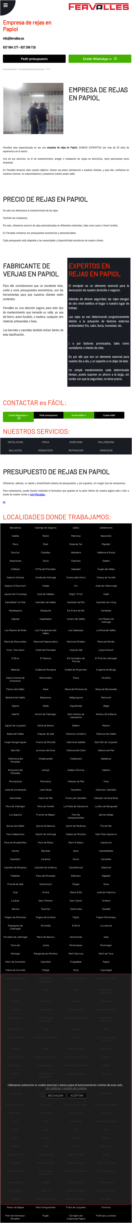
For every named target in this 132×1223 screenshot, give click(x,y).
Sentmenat (76, 936)
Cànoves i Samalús (106, 789)
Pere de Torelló (45, 806)
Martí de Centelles (15, 961)
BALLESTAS (15, 450)
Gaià (106, 936)
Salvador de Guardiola (106, 797)
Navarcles (106, 535)
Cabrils (15, 714)
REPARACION (76, 450)
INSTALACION (15, 442)
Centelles (106, 859)
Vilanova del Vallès (106, 733)
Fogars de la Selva (46, 917)
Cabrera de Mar (106, 750)
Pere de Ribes (45, 842)
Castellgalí (106, 969)
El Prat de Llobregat (106, 658)
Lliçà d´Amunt (106, 649)
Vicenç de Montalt (46, 742)
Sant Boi (15, 750)
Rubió (45, 535)
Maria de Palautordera (46, 641)
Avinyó (45, 769)
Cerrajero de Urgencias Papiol (76, 1217)
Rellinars (76, 875)
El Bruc (15, 658)
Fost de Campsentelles (76, 816)
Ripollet (106, 544)
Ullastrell (106, 867)
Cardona (45, 859)
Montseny (45, 781)
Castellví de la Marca (46, 867)
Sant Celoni (76, 900)
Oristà (45, 892)
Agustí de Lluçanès (15, 725)
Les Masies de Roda (15, 630)
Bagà (106, 705)
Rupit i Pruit (76, 593)
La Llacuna (106, 925)
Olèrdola (45, 850)
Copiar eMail (109, 415)
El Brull (76, 925)
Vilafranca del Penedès (15, 760)
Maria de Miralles (76, 641)
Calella (15, 535)
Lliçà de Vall (76, 649)
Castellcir (15, 859)
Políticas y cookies (106, 1215)
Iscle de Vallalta (45, 593)
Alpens (15, 705)
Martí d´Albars (75, 842)
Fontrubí (15, 945)
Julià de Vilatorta (106, 892)
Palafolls (15, 875)
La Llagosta (15, 814)
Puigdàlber (76, 961)
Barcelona (15, 527)
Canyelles (76, 789)
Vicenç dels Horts (76, 577)
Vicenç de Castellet (75, 797)
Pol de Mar (106, 825)
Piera (76, 677)
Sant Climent (45, 900)
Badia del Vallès (15, 733)
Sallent (76, 725)
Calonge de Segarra (45, 527)
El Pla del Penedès (46, 569)
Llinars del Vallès (76, 618)
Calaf (106, 593)
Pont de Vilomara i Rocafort (15, 1217)
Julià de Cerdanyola (15, 789)
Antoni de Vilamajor (45, 714)
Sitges (76, 884)
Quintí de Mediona (76, 825)
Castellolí (46, 961)
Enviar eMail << (79, 415)
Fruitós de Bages (45, 814)
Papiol (106, 961)
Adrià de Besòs (45, 725)
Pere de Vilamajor (15, 806)
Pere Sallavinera (15, 834)
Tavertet (45, 908)
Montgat (15, 953)
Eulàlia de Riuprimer (76, 669)
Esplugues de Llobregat (15, 927)
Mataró (106, 725)
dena (76, 850)
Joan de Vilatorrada (106, 585)
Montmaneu (75, 945)
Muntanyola (15, 781)
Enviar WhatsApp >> (100, 58)
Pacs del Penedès (45, 875)
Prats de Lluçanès (76, 1207)
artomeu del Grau (45, 750)
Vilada (45, 585)
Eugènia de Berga (106, 669)
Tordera (106, 900)
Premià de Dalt (15, 884)
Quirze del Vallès (15, 825)
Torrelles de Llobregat (15, 936)
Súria (46, 560)
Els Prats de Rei (76, 610)
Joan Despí (46, 789)
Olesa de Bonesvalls (106, 689)
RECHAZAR (55, 1095)
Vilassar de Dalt (45, 733)
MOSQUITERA (45, 450)
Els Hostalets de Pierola (76, 660)
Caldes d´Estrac (75, 769)
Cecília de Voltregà (45, 577)
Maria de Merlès (106, 641)
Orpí (15, 892)
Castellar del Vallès (45, 602)
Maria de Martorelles (15, 641)
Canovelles (15, 797)
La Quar (15, 900)
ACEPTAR (77, 1095)
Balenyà (15, 669)
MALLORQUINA (106, 442)
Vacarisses (15, 560)
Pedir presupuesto (34, 59)
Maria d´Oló (76, 892)
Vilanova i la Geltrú (76, 733)
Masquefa (45, 610)
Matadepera (15, 610)
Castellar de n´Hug (106, 602)
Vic (76, 585)
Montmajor (106, 945)
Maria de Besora (45, 936)
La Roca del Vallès (106, 630)
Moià (75, 969)
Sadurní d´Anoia (15, 577)
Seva (106, 884)
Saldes (106, 560)
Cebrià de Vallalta (75, 742)
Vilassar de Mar (76, 781)
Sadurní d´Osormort (15, 585)
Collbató (15, 569)
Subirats (76, 560)
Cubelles (45, 552)
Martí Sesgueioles (46, 1207)
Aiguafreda (76, 705)
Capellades (46, 618)
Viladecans (76, 758)
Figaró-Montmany (106, 917)
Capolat (15, 618)
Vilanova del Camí (76, 750)
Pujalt (45, 1215)
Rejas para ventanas (10, 69)
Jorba (45, 945)
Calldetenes (106, 527)
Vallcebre (76, 552)
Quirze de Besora (45, 825)
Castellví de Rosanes (15, 867)
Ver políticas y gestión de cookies (66, 1088)
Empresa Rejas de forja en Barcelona (31, 69)
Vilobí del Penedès (46, 649)
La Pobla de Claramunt (76, 806)
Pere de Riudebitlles (15, 842)
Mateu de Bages (15, 1207)
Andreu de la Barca (106, 714)
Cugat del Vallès (106, 569)
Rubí (45, 544)
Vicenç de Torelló (106, 577)
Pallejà (45, 969)
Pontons (106, 1207)
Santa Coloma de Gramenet (15, 679)
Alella (46, 705)
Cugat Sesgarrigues (15, 742)
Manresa (76, 535)
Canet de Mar (45, 797)
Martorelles (45, 677)
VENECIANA (75, 442)
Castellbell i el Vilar (15, 602)
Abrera (15, 908)
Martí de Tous (106, 953)
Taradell (106, 908)
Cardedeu (106, 610)
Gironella (46, 925)
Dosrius (15, 552)
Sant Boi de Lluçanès (106, 742)
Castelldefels (106, 850)
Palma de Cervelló (15, 969)
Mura (15, 544)
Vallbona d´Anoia (106, 552)
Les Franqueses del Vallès (45, 632)
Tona (106, 781)
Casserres (106, 842)
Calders (106, 769)
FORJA (45, 442)
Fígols (76, 917)
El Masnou (45, 658)
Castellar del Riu (76, 602)
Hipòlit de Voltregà (45, 834)
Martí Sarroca (76, 953)
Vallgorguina (76, 697)
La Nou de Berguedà (106, 806)
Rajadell (106, 875)
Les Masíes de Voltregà (106, 620)
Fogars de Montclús (15, 917)
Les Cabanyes (75, 630)
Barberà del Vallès (15, 697)
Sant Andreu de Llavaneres (75, 716)
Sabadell (76, 569)
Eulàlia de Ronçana (45, 669)
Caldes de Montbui (76, 834)
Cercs (76, 859)
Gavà (45, 689)
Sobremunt (45, 884)
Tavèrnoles (76, 908)
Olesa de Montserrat (76, 689)
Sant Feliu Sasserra (106, 834)
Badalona (106, 758)
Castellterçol (76, 867)
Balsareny (45, 697)
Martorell (106, 697)
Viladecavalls (46, 758)
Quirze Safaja (106, 814)
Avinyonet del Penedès (15, 771)
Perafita (106, 677)
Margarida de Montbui (46, 953)
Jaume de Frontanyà (15, 593)
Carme (15, 850)
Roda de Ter (75, 544)
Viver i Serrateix (15, 649)
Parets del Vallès (15, 689)
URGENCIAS (106, 450)
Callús (76, 527)
